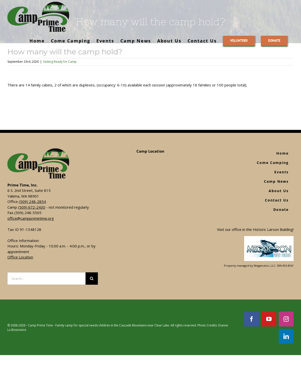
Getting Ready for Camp (60, 62)
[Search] (92, 278)
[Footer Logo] (269, 238)
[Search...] (46, 278)
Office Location (20, 257)
